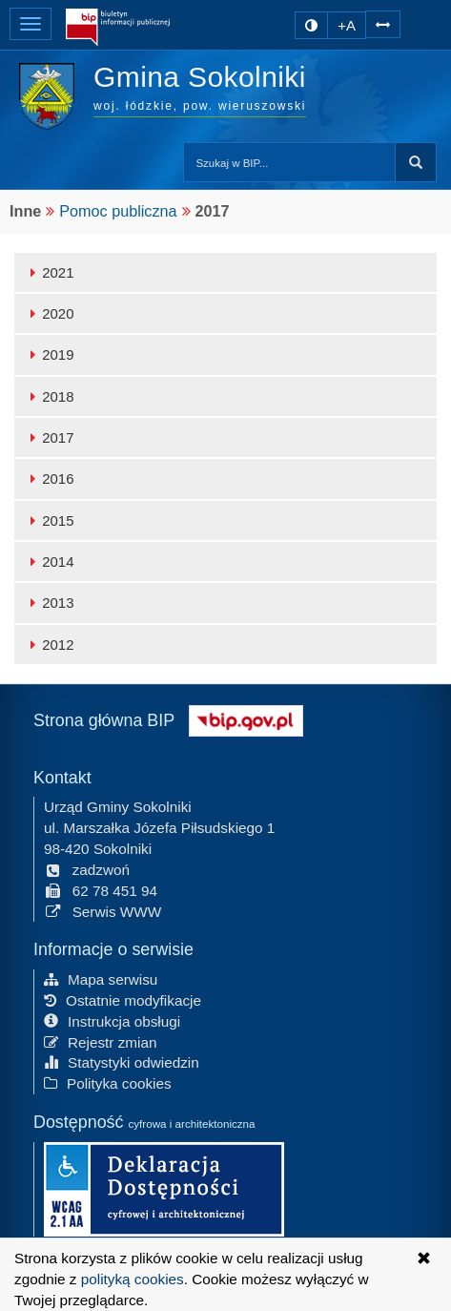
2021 (48, 272)
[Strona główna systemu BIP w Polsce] (246, 718)
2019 (48, 354)
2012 (48, 644)
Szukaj (416, 162)
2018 (48, 396)
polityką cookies (132, 1279)
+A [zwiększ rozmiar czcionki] (347, 25)
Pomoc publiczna (117, 210)
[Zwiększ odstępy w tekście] (382, 22)
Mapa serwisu (100, 978)
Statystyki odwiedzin (121, 1061)
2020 (48, 313)
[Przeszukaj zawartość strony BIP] (289, 162)
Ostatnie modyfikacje (122, 998)
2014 (48, 561)
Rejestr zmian (100, 1040)
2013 (48, 602)
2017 (48, 437)
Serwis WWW (102, 910)
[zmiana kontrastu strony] (311, 25)
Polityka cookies (108, 1082)
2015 (48, 520)
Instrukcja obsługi (112, 1019)
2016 (48, 478)
